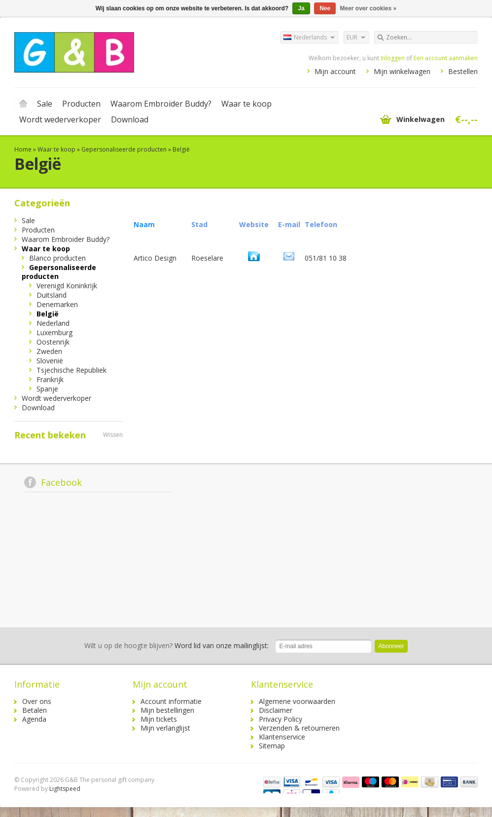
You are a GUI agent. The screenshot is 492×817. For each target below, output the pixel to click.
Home (23, 104)
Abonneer (391, 646)
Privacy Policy (280, 719)
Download (129, 119)
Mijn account (335, 71)
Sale (44, 103)
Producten (81, 103)
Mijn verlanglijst (165, 728)
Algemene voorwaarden (297, 701)
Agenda (34, 719)
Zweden (49, 351)
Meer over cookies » (368, 8)
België (181, 149)
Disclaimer (275, 710)
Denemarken (57, 304)
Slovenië (49, 360)
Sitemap (272, 745)
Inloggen (393, 58)
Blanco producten (57, 258)
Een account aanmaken (446, 58)
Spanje (47, 388)
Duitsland (51, 295)
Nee (324, 8)
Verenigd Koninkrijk (66, 285)
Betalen (34, 710)
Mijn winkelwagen (402, 71)
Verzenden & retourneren (299, 728)
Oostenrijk (53, 342)
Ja (301, 8)
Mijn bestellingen (167, 710)
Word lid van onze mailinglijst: (176, 645)
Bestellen (463, 71)
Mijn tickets (159, 719)
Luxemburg (54, 332)
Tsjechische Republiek (71, 370)
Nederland (53, 323)
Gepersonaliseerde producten (124, 149)
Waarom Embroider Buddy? (160, 103)
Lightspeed (64, 788)
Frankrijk (50, 379)
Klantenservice (282, 736)
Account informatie (171, 701)
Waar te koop (246, 103)
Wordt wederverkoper (60, 119)
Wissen (113, 434)
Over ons (36, 701)
